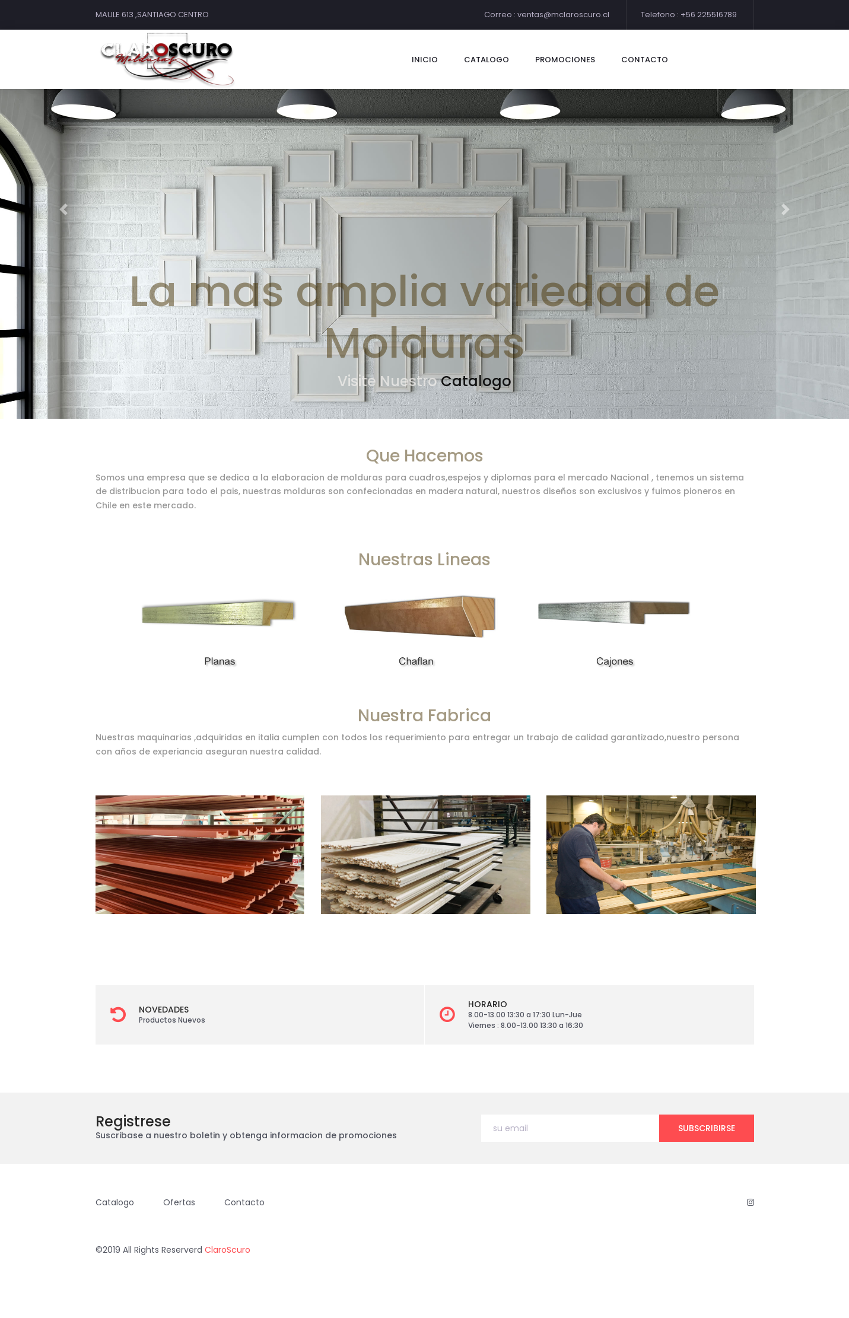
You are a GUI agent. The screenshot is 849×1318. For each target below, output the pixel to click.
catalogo (486, 59)
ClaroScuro (227, 1250)
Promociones (565, 59)
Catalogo (476, 381)
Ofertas (179, 1202)
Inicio (425, 59)
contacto (644, 59)
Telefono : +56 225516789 (689, 14)
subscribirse (706, 1128)
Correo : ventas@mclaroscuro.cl (546, 14)
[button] (64, 209)
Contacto (244, 1202)
